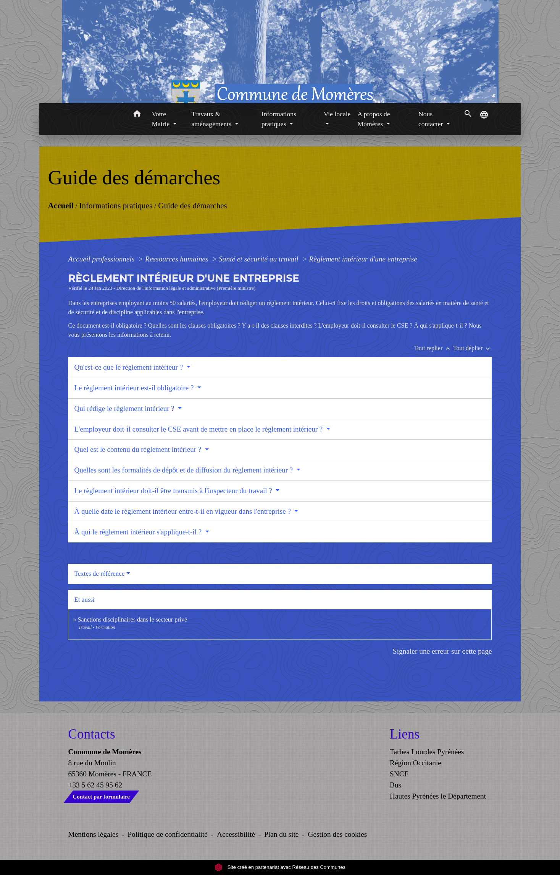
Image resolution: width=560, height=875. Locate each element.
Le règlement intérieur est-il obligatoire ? (134, 388)
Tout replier (433, 348)
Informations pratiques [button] (278, 119)
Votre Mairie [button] (161, 119)
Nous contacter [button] (431, 119)
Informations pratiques (115, 205)
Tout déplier (472, 348)
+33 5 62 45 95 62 (95, 785)
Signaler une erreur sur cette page (442, 651)
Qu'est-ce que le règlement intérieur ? (129, 367)
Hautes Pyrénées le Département (438, 796)
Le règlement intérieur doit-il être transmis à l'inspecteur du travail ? (174, 491)
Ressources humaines (177, 259)
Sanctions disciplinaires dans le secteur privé (132, 619)
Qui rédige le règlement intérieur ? (125, 408)
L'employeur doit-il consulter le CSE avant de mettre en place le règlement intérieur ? (199, 429)
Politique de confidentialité (167, 834)
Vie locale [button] (337, 114)
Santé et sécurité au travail (259, 259)
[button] (137, 115)
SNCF (399, 774)
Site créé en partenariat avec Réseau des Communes (280, 867)
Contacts (91, 734)
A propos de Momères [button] (374, 119)
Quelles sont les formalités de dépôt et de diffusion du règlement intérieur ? (184, 470)
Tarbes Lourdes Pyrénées (427, 752)
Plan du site (281, 834)
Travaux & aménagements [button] (212, 119)
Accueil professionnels (102, 259)
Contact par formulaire (101, 797)
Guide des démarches (192, 205)
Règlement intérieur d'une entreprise (363, 259)
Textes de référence (99, 573)
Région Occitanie (415, 763)
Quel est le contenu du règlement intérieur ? (138, 449)
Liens (405, 734)
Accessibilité (236, 834)
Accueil (60, 205)
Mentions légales (93, 834)
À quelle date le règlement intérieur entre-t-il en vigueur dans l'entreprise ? (183, 511)
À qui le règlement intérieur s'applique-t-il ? (138, 532)
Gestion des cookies (337, 834)
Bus (395, 785)
